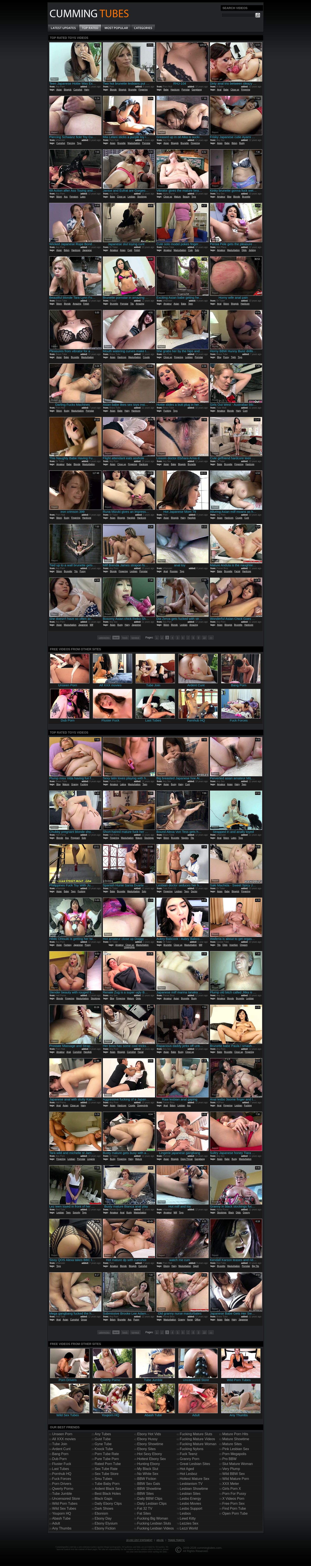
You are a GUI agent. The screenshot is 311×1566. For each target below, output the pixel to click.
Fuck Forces (61, 1479)
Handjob (131, 518)
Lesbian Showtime (194, 1488)
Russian (174, 571)
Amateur (221, 197)
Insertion (234, 945)
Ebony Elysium (106, 1523)
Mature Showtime (235, 1439)
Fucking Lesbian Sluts (154, 1523)
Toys (79, 143)
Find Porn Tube (234, 1508)
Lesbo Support (191, 1508)
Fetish (137, 250)
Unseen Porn (62, 1434)
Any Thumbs (61, 1528)
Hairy (86, 89)
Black (231, 1212)
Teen (190, 304)
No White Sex (147, 1474)
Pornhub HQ (61, 1474)
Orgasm (244, 945)
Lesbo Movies (190, 1503)
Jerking (252, 250)
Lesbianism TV (191, 1483)
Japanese (87, 250)
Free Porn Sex (233, 1503)
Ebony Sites (146, 1449)
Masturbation (134, 143)
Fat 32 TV (144, 1508)
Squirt (196, 1266)
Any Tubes (103, 1434)
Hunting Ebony (148, 1464)
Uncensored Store (66, 1498)
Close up (234, 89)
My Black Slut (147, 1469)
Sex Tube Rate (106, 1469)
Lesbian (131, 197)
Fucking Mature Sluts (196, 1434)
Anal (219, 89)
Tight (233, 357)
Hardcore (175, 89)
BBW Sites (145, 1493)
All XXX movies (64, 1439)
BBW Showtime (149, 1488)
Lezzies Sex (189, 1523)
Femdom (74, 197)
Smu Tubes (103, 1479)
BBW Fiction (146, 1479)
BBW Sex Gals (148, 1483)
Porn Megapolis (234, 1454)
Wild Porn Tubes (64, 1503)
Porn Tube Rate (107, 1454)
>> (210, 637)
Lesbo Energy (190, 1498)
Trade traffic (176, 1540)
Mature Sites (232, 1444)
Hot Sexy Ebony (149, 1454)
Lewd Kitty (188, 1518)
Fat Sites (144, 1513)
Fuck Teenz (188, 1454)
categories (104, 637)
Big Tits (255, 1266)
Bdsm (234, 143)
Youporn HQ (61, 1513)
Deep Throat (186, 1159)
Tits (132, 304)
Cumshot (77, 89)
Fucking (167, 411)
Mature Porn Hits (235, 1434)
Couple (146, 357)
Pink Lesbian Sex (235, 1449)
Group (84, 1319)
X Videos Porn (233, 1498)
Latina (123, 784)
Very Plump (231, 1469)
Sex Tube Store (106, 1474)
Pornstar (186, 89)
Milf (91, 625)
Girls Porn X (231, 1488)
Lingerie (91, 1159)
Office (197, 1319)
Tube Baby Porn (107, 1483)
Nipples (184, 838)
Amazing (77, 304)
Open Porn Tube (235, 1513)
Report (54, 79)
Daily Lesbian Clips (152, 1503)
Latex (82, 197)
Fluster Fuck (61, 1464)
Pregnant (75, 838)
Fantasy (67, 945)
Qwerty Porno (62, 1488)
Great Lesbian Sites (195, 1464)
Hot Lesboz (188, 1474)
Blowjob (67, 89)
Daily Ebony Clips (108, 1503)
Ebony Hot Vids (149, 1434)
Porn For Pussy (234, 1493)
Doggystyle (129, 947)
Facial (237, 571)
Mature (177, 197)
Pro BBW (229, 1459)
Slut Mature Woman (237, 1464)
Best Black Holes (108, 1493)
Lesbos (185, 1513)
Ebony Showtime (150, 1444)
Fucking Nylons (191, 1449)
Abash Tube (61, 1518)
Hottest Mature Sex (194, 1479)
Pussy (226, 357)
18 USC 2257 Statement (139, 1540)
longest (135, 637)
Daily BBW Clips (149, 1498)
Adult (56, 1523)
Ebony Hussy (147, 1439)
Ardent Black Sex (108, 1488)
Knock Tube (104, 1449)
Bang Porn (60, 1454)
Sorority (76, 1212)
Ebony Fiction (105, 1528)
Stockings (141, 197)
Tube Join (59, 1444)
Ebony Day (103, 1518)
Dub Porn (59, 1459)
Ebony (166, 1266)
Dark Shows (104, 1508)
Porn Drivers (61, 1483)
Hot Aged (187, 1469)
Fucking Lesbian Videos (155, 1528)
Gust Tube (103, 1439)
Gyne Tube (103, 1444)
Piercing (71, 143)
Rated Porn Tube (108, 1464)
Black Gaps (103, 1498)
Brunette (132, 89)
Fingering (143, 89)
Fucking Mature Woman (198, 1444)
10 (204, 637)
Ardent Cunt (61, 1449)
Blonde (113, 89)
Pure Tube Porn (107, 1459)
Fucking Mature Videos (197, 1439)
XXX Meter (230, 1483)
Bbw (229, 197)
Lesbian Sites (190, 1493)
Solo (197, 250)
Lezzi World (189, 1528)
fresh (124, 637)
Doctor (194, 891)
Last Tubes (60, 1469)
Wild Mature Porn (235, 1479)
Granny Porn (189, 1459)
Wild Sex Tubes (64, 1508)
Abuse (160, 1540)
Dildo (244, 250)
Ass (66, 197)
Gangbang (197, 89)
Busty (242, 143)
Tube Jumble (62, 1493)
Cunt (129, 250)
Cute (190, 250)
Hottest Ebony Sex (151, 1459)
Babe (165, 89)
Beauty (186, 197)
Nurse (190, 1319)
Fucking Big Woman (152, 1518)
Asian (59, 89)
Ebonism (101, 1513)
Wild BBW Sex (233, 1474)
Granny (74, 784)
